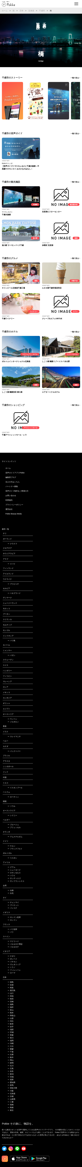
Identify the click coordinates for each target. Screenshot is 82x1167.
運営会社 (9, 509)
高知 (11, 996)
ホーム (5, 11)
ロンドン (12, 920)
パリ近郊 (12, 929)
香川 (11, 1038)
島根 (11, 1107)
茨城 (11, 1077)
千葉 (11, 1052)
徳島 (11, 982)
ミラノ (11, 967)
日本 (21, 11)
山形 (11, 1018)
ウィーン (12, 719)
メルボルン (13, 722)
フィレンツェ (14, 970)
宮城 (11, 1032)
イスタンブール (15, 788)
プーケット (13, 905)
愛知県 (11, 1082)
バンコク (12, 908)
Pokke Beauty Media (13, 514)
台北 (11, 893)
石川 (11, 1066)
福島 (11, 1004)
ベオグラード (14, 593)
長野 (11, 1080)
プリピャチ (13, 584)
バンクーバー (14, 751)
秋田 (11, 999)
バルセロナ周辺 (15, 944)
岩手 (11, 1027)
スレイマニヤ (14, 736)
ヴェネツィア (14, 964)
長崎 (11, 1105)
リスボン (12, 858)
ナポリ (11, 956)
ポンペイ (12, 959)
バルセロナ (13, 947)
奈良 (11, 1071)
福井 (11, 1007)
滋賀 (11, 1029)
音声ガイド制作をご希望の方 (16, 491)
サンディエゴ (14, 878)
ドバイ (11, 564)
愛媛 (11, 1049)
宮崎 (11, 1002)
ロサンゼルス (14, 873)
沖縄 (11, 1043)
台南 (11, 890)
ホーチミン (13, 797)
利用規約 (9, 500)
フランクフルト (15, 849)
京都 (11, 1096)
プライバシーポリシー (14, 505)
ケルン (11, 846)
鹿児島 (11, 990)
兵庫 (11, 1055)
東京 (11, 1110)
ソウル (11, 806)
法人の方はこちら (12, 482)
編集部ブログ (10, 477)
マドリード (13, 941)
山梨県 (11, 1099)
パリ (11, 932)
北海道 (31, 11)
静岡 (11, 1063)
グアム (11, 867)
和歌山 (11, 1015)
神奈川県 (12, 1088)
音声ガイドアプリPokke (15, 473)
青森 (11, 1035)
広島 (11, 1068)
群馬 (11, 1085)
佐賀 (11, 985)
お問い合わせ (10, 496)
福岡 (11, 1041)
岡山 (11, 1060)
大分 (11, 1046)
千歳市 (42, 11)
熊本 (11, 1013)
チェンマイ (13, 902)
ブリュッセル (14, 827)
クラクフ (12, 544)
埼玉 (11, 1021)
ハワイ (11, 876)
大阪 (11, 1091)
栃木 (11, 1057)
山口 (11, 993)
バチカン (12, 962)
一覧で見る (75, 78)
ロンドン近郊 (14, 917)
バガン (11, 655)
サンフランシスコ (16, 881)
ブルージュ (13, 825)
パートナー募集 (11, 486)
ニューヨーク (14, 870)
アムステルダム (15, 837)
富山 (11, 1010)
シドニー (12, 815)
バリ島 (11, 641)
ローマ (11, 973)
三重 (11, 1102)
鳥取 (11, 988)
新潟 (11, 1074)
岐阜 (11, 1024)
